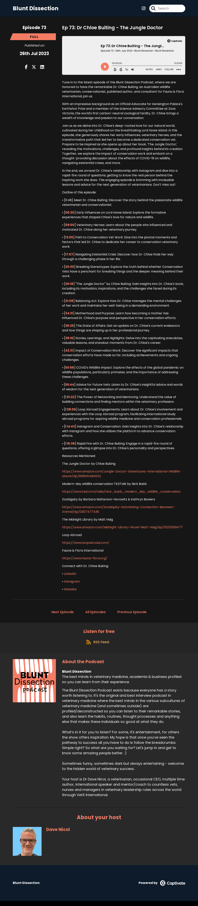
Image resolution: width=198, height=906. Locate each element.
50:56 (69, 370)
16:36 (71, 446)
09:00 (69, 227)
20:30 (69, 269)
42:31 (69, 353)
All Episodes (95, 614)
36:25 (69, 328)
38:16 (69, 340)
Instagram (72, 584)
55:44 (69, 387)
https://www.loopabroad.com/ (85, 545)
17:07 (69, 256)
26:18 (69, 286)
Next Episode (62, 614)
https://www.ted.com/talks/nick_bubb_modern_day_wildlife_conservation (121, 494)
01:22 (71, 399)
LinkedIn (70, 576)
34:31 (69, 315)
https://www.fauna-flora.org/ (84, 560)
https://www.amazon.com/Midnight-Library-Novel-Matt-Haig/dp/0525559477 (122, 529)
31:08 (69, 303)
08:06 (71, 411)
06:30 (69, 215)
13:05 (69, 239)
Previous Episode (132, 614)
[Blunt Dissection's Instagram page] (143, 10)
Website (70, 591)
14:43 (71, 429)
